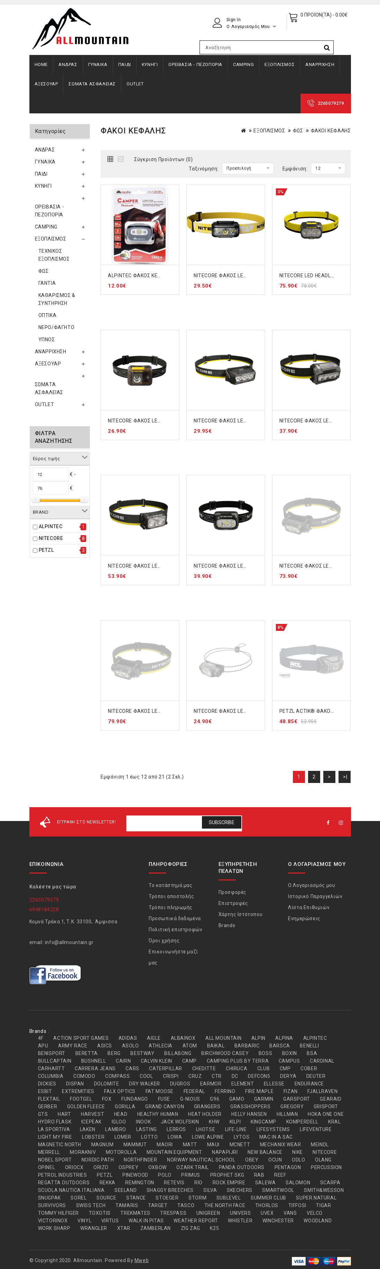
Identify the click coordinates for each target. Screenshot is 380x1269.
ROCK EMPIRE (229, 1182)
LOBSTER (93, 1137)
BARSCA (279, 1045)
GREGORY (292, 1106)
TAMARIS (126, 1205)
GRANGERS (207, 1106)
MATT (190, 1144)
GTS (43, 1114)
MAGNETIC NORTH (59, 1144)
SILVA (210, 1190)
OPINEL (46, 1167)
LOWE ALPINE (208, 1137)
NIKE (297, 1152)
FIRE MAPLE (259, 1091)
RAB (259, 1175)
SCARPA (330, 1182)
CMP (285, 1068)
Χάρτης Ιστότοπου (241, 914)
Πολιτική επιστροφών (175, 929)
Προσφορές (233, 892)
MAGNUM (102, 1144)
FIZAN (291, 1091)
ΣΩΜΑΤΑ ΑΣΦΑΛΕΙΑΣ (92, 83)
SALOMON (298, 1182)
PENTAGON (288, 1167)
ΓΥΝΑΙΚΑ (98, 64)
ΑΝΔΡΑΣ (67, 64)
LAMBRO (115, 1129)
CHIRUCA (236, 1068)
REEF (280, 1175)
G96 (214, 1099)
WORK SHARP (54, 1228)
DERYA (288, 1076)
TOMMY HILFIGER (58, 1213)
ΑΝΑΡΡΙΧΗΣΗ (319, 64)
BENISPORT (51, 1053)
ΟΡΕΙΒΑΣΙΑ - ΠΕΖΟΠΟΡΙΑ (195, 64)
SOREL (78, 1198)
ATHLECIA (161, 1045)
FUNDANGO (134, 1099)
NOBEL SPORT (55, 1160)
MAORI (165, 1144)
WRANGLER (93, 1228)
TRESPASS (173, 1213)
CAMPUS (289, 1061)
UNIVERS (240, 1213)
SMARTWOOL (278, 1190)
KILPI (235, 1122)
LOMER (122, 1137)
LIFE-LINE (236, 1129)
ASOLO (130, 1045)
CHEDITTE (204, 1068)
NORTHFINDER (140, 1160)
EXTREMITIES (78, 1091)
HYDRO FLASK (55, 1122)
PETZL (46, 550)
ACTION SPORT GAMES (81, 1038)
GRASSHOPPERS (250, 1106)
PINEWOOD (135, 1175)
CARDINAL (322, 1061)
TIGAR (323, 1205)
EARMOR (211, 1083)
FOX (107, 1099)
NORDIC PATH (98, 1160)
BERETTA (86, 1053)
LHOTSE (205, 1129)
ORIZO (101, 1167)
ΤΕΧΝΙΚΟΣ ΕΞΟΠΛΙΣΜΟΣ (54, 255)
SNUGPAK (49, 1198)
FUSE (164, 1099)
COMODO (84, 1076)
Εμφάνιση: (294, 168)
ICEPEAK (91, 1122)
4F (41, 1038)
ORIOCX (74, 1167)
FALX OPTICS (120, 1091)
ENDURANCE (309, 1083)
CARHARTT (51, 1068)
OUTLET (135, 83)
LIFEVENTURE (316, 1129)
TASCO (185, 1205)
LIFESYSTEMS (273, 1129)
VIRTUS (110, 1220)
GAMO (236, 1099)
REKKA (107, 1182)
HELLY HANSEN (249, 1114)
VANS (290, 1213)
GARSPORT (296, 1099)
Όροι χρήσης (164, 940)
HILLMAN (287, 1114)
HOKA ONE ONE (326, 1114)
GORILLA (125, 1106)
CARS (132, 1068)
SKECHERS (239, 1190)
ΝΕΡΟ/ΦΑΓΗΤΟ (56, 327)
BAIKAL (216, 1045)
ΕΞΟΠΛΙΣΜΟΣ (280, 64)
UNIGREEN (208, 1213)
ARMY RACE (72, 1045)
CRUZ (195, 1076)
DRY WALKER (144, 1083)
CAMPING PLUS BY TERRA (238, 1061)
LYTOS (241, 1137)
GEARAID (330, 1099)
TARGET (158, 1205)
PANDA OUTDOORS (242, 1167)
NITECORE (51, 538)
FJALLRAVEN (322, 1091)
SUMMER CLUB (268, 1198)
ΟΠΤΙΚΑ (47, 315)
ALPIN (258, 1038)
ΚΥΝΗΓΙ (150, 64)
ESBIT (45, 1091)
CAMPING (243, 64)
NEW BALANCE (265, 1152)
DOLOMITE (106, 1083)
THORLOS (266, 1205)
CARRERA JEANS (95, 1068)
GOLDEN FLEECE (86, 1106)
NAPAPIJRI (225, 1152)
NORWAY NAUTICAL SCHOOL (201, 1160)
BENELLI (309, 1045)
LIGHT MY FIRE (55, 1137)
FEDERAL (194, 1091)
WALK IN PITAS (146, 1220)
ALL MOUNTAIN (223, 1038)
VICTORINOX (53, 1220)
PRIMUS (190, 1175)
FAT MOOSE (160, 1091)
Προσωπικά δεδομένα (175, 918)
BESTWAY (142, 1053)
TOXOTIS (100, 1213)
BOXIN (289, 1053)
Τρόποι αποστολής (171, 896)
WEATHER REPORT (196, 1220)
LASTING (146, 1129)
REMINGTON (139, 1182)
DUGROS (180, 1083)
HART (64, 1114)
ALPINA (284, 1038)
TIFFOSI (297, 1205)
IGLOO (119, 1122)
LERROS (176, 1129)
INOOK (143, 1122)
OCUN (275, 1160)
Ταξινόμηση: (204, 168)
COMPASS (117, 1076)
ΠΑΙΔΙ (124, 64)
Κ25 (214, 1228)
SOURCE (106, 1198)
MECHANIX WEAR (280, 1144)
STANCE (136, 1198)
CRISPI (171, 1076)
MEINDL (320, 1144)
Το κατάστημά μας (171, 885)
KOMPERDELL (302, 1122)
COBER (308, 1068)
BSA (312, 1053)
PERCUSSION (326, 1167)
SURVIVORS (52, 1205)
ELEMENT (242, 1083)
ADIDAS (128, 1038)
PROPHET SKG (227, 1175)
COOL (146, 1076)
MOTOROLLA (121, 1152)
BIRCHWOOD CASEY (225, 1053)
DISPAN (75, 1083)
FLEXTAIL (49, 1099)
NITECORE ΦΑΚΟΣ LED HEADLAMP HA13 (155, 420)
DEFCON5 (259, 1076)
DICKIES (47, 1083)
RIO (198, 1182)
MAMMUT (135, 1144)
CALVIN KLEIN (156, 1061)
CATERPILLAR (165, 1068)
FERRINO (225, 1091)
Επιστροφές (233, 903)
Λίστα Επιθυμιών (309, 907)
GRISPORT (326, 1106)
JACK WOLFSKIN (180, 1122)
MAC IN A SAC (276, 1137)
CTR (217, 1076)
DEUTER (316, 1076)
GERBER (47, 1106)
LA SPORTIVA (54, 1129)
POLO (164, 1175)
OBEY (251, 1160)
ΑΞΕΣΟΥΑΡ (46, 83)
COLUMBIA (51, 1076)
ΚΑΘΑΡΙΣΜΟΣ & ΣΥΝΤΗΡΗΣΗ (56, 299)
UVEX (267, 1213)
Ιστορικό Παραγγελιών (315, 896)
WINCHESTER (278, 1220)
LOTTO (149, 1137)
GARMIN (264, 1099)
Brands (227, 925)
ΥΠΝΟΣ (46, 339)
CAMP (189, 1061)
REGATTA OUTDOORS (64, 1182)
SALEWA (265, 1182)
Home (41, 64)
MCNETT (240, 1144)
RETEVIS (174, 1182)
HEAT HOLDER (205, 1114)
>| (345, 777)
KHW (214, 1122)
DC (235, 1076)
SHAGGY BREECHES (170, 1190)
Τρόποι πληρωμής (171, 907)
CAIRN (123, 1061)
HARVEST (92, 1114)
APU (43, 1045)
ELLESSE (274, 1083)
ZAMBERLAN (155, 1228)
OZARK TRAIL (192, 1167)
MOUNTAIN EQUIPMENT (174, 1152)
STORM (197, 1198)
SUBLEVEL (228, 1198)
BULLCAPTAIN (55, 1061)
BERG (114, 1053)
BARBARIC (247, 1045)
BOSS (265, 1053)
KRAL (334, 1122)
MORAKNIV (83, 1152)
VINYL (84, 1220)
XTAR (123, 1228)
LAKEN (87, 1129)
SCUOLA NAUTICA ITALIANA (71, 1190)
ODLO (298, 1160)
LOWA (175, 1137)
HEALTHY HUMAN (157, 1114)
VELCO (315, 1213)
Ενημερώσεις (304, 918)
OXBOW (157, 1167)
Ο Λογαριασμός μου (311, 885)
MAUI (213, 1144)
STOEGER (167, 1198)
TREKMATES (135, 1213)
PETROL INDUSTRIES (62, 1175)
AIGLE (154, 1038)
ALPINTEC (51, 526)
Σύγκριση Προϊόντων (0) (163, 159)
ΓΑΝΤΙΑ (47, 283)
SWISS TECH (91, 1205)
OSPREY (129, 1167)
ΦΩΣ (43, 271)
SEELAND (125, 1190)
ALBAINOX (183, 1038)
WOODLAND (318, 1220)
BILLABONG (177, 1053)
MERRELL (49, 1152)
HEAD (120, 1114)
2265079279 (331, 103)
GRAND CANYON (164, 1106)
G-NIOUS (190, 1099)
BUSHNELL (93, 1061)
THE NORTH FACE (224, 1205)
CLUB (263, 1068)
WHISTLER (240, 1220)
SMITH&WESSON (324, 1190)
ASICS (104, 1045)
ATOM (190, 1045)
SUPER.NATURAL (316, 1198)
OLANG (323, 1160)
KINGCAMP (263, 1122)
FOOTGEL (81, 1099)
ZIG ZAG (190, 1228)
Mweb (142, 1260)
